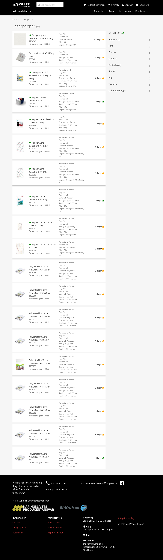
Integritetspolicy (126, 518)
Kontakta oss (54, 522)
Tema (112, 11)
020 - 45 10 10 (56, 483)
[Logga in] (128, 5)
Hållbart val (116, 33)
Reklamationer (55, 527)
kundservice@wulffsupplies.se (98, 483)
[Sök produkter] (49, 4)
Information (125, 11)
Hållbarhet (17, 532)
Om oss (16, 522)
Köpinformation (55, 532)
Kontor (15, 19)
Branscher (99, 11)
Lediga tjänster (19, 527)
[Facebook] (122, 483)
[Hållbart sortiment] (94, 5)
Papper (27, 19)
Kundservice (141, 11)
